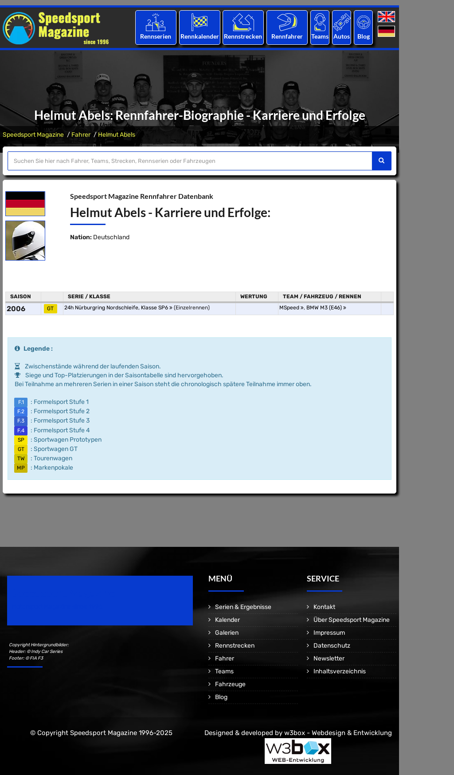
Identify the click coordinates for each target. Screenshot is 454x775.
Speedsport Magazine (33, 134)
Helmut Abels (116, 134)
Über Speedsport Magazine (351, 620)
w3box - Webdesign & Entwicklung (338, 733)
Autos (341, 36)
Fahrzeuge (230, 684)
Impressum (329, 633)
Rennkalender (199, 36)
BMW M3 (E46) (326, 307)
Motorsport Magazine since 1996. (58, 606)
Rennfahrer (287, 36)
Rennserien (155, 36)
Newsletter (328, 658)
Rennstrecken (243, 36)
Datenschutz (331, 645)
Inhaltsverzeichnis (339, 671)
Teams (320, 36)
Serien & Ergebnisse (243, 607)
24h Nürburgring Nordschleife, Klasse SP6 (118, 307)
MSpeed (291, 307)
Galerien (227, 633)
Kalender (227, 620)
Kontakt (324, 607)
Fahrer (80, 134)
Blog (363, 36)
